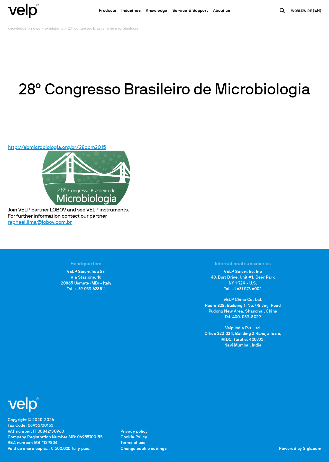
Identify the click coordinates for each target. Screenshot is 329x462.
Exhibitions (54, 28)
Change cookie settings (144, 449)
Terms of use (133, 443)
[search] (282, 10)
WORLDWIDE (302, 11)
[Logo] (23, 10)
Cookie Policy (134, 437)
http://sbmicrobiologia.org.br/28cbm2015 (57, 147)
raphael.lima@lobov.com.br (40, 222)
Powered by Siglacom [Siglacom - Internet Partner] (300, 449)
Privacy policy (134, 431)
